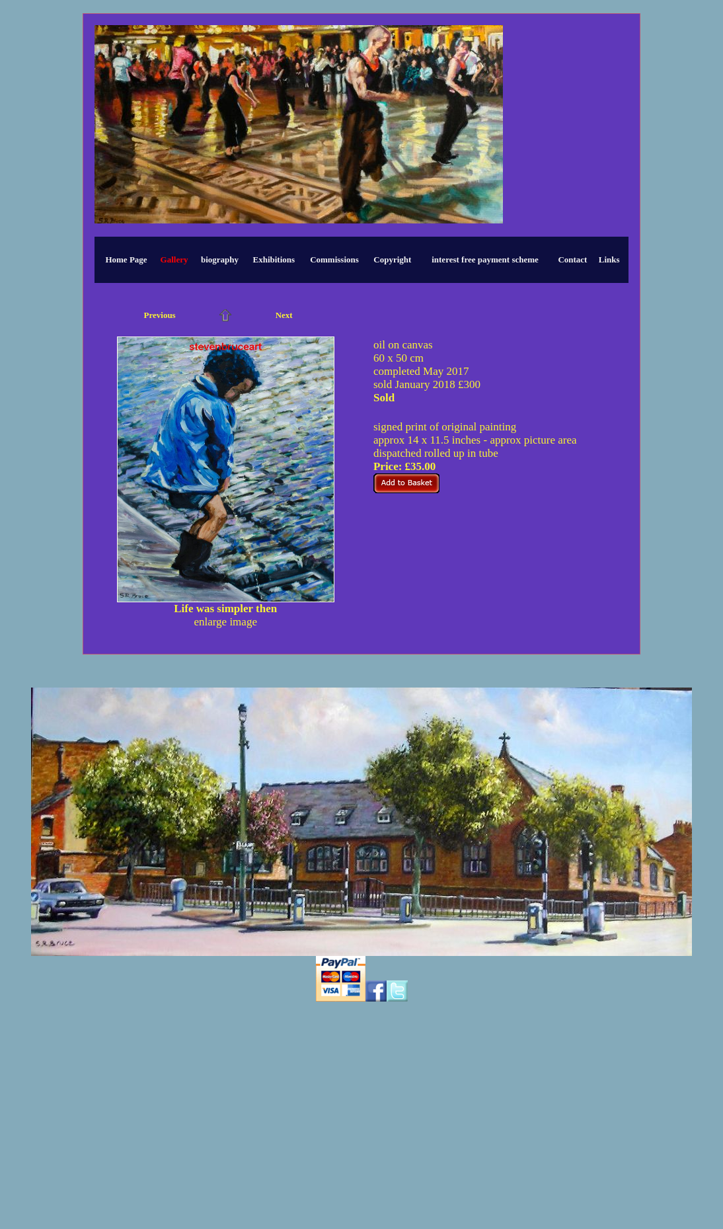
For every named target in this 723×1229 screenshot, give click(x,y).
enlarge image (225, 621)
